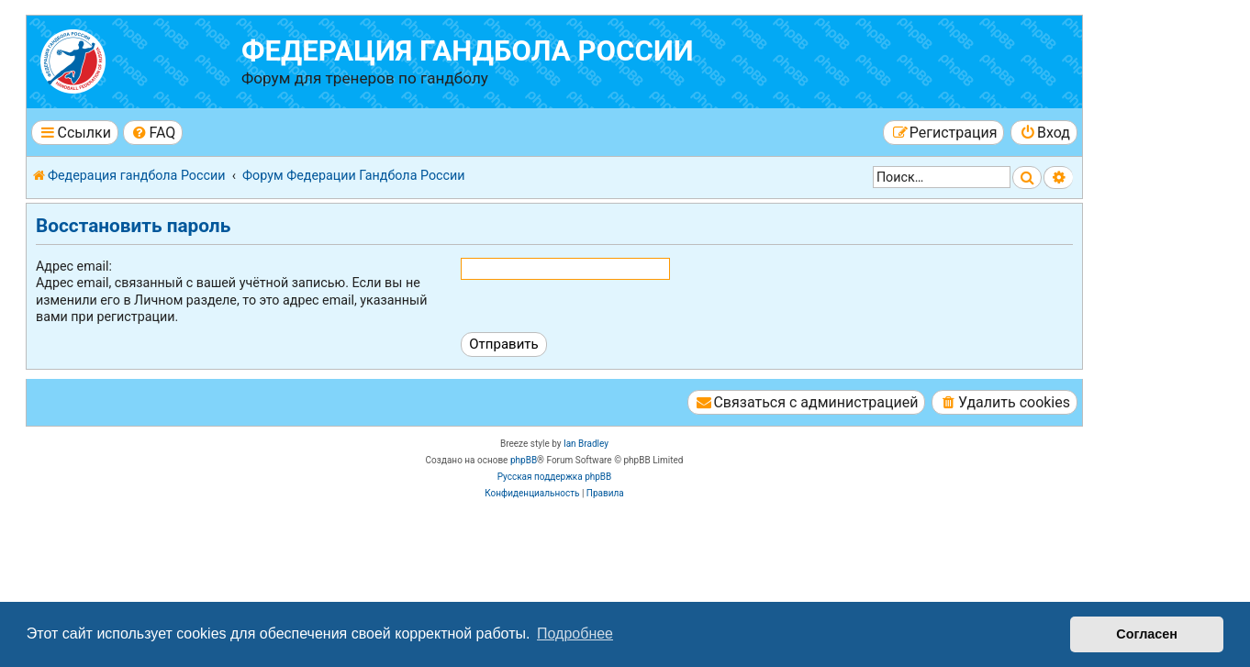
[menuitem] (153, 132)
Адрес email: (74, 266)
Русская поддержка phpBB (554, 477)
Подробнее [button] (575, 633)
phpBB (523, 460)
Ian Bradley (586, 444)
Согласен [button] (1146, 634)
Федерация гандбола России (467, 51)
